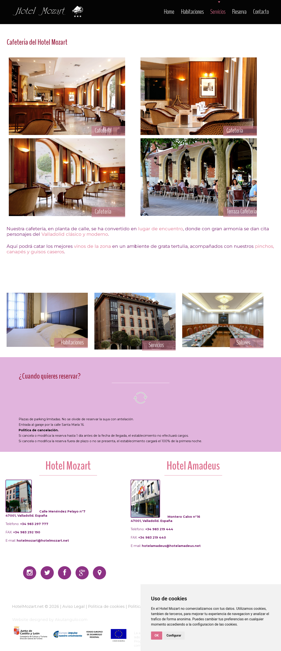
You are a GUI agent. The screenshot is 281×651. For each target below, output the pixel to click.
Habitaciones (192, 12)
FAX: (22, 532)
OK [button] (157, 635)
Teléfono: (26, 524)
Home (169, 12)
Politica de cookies (106, 606)
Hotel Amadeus (193, 466)
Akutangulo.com (71, 619)
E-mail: (37, 541)
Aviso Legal (73, 606)
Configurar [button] (174, 635)
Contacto (261, 12)
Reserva (239, 12)
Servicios (217, 12)
